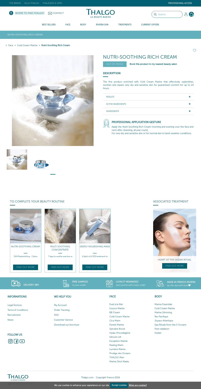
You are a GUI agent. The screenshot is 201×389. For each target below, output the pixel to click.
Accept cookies (119, 385)
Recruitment (14, 315)
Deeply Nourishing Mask (95, 246)
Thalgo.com (87, 377)
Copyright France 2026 (108, 377)
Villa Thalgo (31, 3)
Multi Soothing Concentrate (60, 248)
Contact (58, 13)
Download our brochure (66, 324)
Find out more (25, 267)
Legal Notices (15, 305)
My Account (60, 305)
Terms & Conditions (18, 310)
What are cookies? (138, 385)
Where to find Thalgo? (29, 13)
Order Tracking (62, 310)
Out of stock (114, 64)
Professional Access (180, 3)
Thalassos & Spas (52, 3)
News (10, 319)
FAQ (56, 315)
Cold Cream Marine (27, 45)
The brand (15, 3)
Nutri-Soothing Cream (25, 246)
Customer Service (63, 319)
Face (10, 45)
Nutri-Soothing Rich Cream (55, 45)
